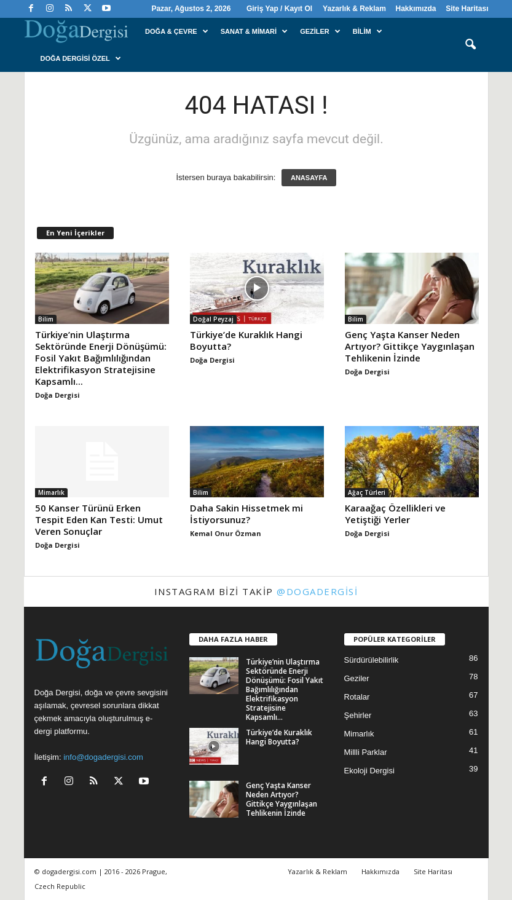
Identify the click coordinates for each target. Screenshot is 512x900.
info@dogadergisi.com (103, 757)
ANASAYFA (309, 177)
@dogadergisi (317, 591)
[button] (470, 44)
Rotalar (357, 696)
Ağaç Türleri (366, 492)
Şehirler (358, 715)
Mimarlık (51, 492)
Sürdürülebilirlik (371, 660)
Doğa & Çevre (176, 31)
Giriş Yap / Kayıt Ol (279, 8)
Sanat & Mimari (254, 31)
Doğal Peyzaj (213, 319)
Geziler (320, 31)
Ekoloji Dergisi (369, 770)
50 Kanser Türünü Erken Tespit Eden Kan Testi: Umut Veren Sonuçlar (99, 519)
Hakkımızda (415, 8)
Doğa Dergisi (57, 395)
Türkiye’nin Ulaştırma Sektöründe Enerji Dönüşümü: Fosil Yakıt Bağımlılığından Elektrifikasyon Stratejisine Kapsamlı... (101, 357)
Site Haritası (467, 8)
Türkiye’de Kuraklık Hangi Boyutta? (246, 340)
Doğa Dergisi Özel (81, 58)
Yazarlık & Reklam (354, 8)
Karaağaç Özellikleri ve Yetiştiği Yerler (395, 514)
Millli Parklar (365, 752)
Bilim (367, 31)
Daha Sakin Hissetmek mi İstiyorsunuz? (246, 514)
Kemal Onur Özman (225, 533)
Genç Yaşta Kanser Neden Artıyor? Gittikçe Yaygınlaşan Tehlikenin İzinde (410, 346)
